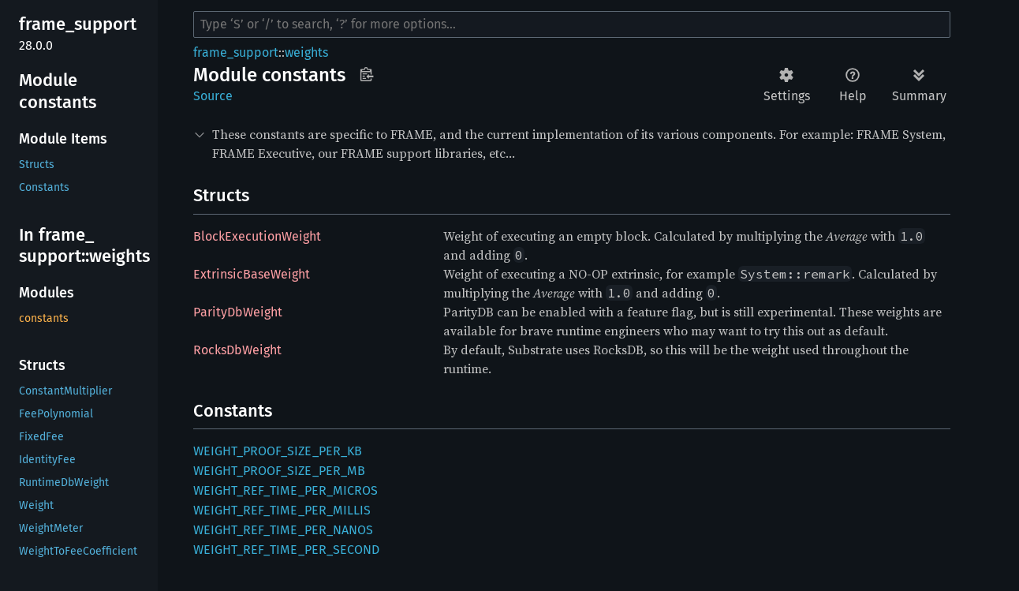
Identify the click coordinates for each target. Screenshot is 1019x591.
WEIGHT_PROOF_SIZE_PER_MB (279, 470)
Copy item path (366, 74)
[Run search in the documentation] (571, 24)
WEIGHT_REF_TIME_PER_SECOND (286, 549)
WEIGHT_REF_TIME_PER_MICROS (285, 490)
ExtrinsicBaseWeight (251, 274)
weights (306, 52)
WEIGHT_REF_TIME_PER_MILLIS (282, 510)
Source (213, 95)
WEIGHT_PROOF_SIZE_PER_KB (277, 450)
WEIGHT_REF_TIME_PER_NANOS (283, 529)
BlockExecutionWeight (257, 236)
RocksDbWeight (237, 349)
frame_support (235, 52)
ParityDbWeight (237, 312)
